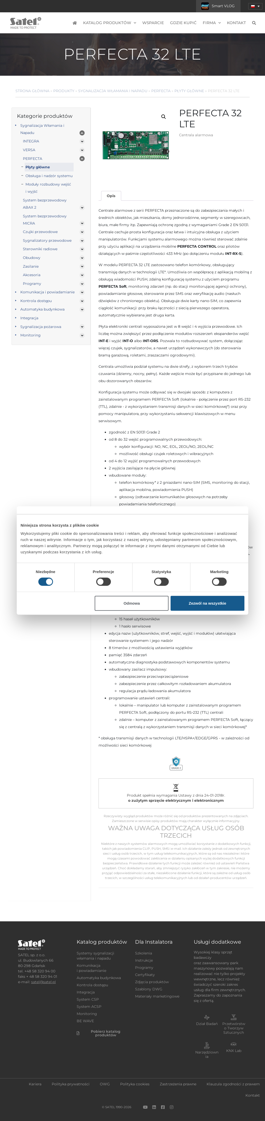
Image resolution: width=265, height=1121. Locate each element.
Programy (32, 283)
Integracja (29, 318)
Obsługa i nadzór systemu (49, 175)
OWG (105, 1084)
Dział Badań (207, 1023)
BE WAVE (85, 1021)
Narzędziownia (206, 1054)
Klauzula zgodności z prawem (233, 1084)
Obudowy (31, 257)
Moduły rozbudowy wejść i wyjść (48, 188)
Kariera (35, 1084)
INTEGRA (31, 141)
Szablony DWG (148, 989)
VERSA (29, 150)
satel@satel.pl (43, 982)
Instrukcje (144, 960)
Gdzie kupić (183, 22)
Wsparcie (153, 22)
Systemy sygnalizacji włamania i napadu (95, 956)
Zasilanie (31, 266)
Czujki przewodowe (40, 231)
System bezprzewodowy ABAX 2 (45, 204)
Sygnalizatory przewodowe (47, 240)
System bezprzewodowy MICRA (45, 220)
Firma (212, 23)
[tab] (111, 196)
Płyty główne (189, 91)
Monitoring (30, 335)
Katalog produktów (109, 23)
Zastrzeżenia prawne (178, 1084)
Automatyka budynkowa (42, 309)
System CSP (88, 999)
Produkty (63, 91)
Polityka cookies (134, 1084)
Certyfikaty (145, 974)
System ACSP (89, 1006)
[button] (163, 116)
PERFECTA (161, 91)
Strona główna (32, 91)
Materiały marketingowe (157, 996)
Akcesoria (31, 275)
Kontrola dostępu (36, 300)
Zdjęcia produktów (152, 982)
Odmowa (131, 603)
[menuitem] (255, 6)
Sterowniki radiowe (40, 249)
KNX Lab (233, 1050)
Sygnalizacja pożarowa (40, 326)
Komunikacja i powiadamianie (47, 292)
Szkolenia (143, 953)
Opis (111, 196)
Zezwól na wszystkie (207, 603)
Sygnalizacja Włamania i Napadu (112, 91)
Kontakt (236, 22)
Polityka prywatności (71, 1084)
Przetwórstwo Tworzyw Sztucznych (233, 1028)
